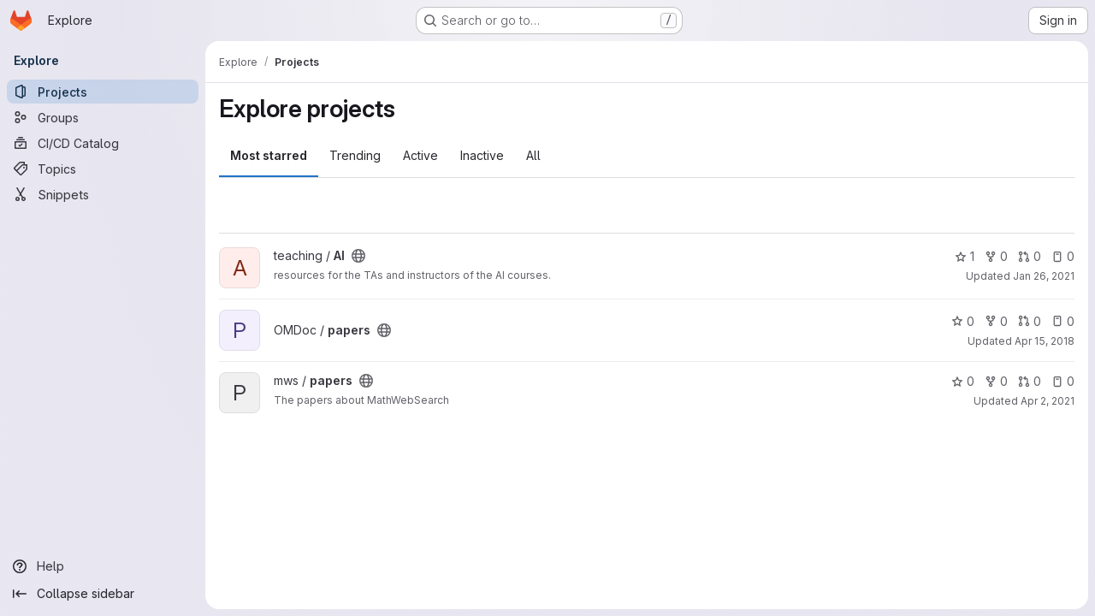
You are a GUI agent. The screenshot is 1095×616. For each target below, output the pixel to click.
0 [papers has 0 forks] (996, 321)
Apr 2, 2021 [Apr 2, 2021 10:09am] (1047, 400)
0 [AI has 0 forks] (996, 256)
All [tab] (533, 155)
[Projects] (102, 92)
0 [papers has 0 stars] (962, 321)
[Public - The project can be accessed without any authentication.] (358, 256)
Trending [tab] (355, 155)
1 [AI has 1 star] (964, 256)
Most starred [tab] (268, 155)
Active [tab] (420, 155)
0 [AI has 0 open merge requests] (1029, 256)
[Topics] (102, 169)
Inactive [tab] (482, 155)
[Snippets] (102, 194)
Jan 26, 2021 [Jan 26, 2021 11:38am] (1043, 276)
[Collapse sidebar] (102, 594)
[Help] (102, 566)
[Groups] (102, 117)
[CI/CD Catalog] (102, 143)
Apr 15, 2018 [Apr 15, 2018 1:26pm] (1044, 341)
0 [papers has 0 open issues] (1062, 321)
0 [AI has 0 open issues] (1062, 256)
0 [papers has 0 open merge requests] (1029, 321)
